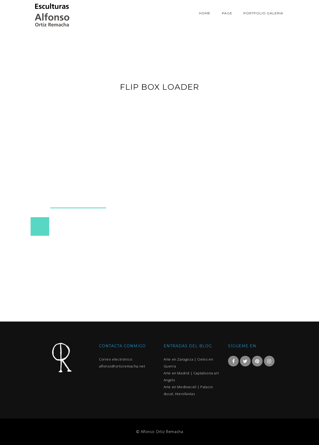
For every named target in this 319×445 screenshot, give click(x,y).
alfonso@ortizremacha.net (122, 366)
